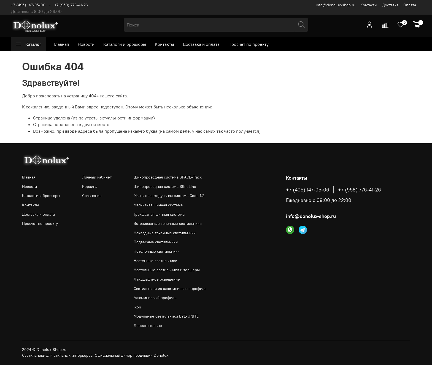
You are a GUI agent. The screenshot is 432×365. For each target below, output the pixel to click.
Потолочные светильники (157, 251)
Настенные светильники (155, 260)
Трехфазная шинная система (159, 214)
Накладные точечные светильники (165, 232)
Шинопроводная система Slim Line (165, 186)
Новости (86, 44)
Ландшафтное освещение (157, 279)
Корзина (89, 186)
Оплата (409, 4)
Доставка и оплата (201, 44)
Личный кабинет (97, 177)
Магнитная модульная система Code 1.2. (170, 195)
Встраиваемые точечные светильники (168, 223)
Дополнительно (148, 325)
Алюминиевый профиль (155, 297)
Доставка (390, 4)
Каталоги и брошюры (124, 44)
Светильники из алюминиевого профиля (170, 288)
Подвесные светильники (156, 241)
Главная (61, 44)
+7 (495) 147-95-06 (28, 4)
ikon (137, 307)
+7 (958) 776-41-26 (71, 4)
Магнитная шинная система (158, 205)
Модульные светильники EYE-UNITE (166, 316)
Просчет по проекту (248, 44)
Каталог (28, 44)
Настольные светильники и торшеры (167, 269)
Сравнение (92, 195)
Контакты (368, 4)
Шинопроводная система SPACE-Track (168, 177)
